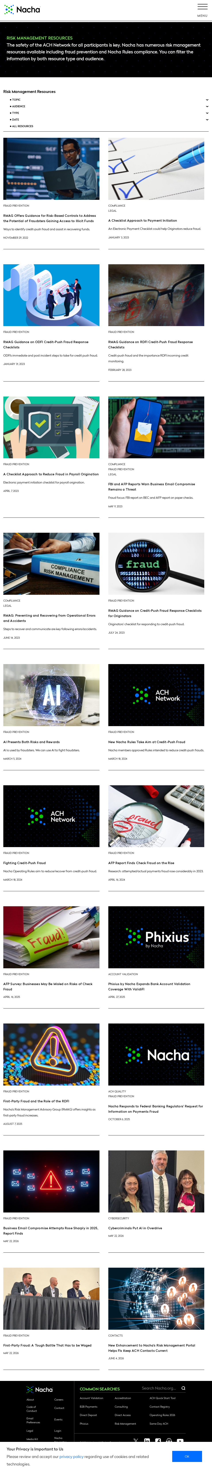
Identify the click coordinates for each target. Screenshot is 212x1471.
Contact (59, 1408)
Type (15, 113)
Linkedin (147, 1441)
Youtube (180, 1441)
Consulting (121, 1406)
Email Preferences (33, 1420)
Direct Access (123, 1415)
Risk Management (125, 1423)
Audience (18, 106)
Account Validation (91, 1398)
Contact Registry (160, 1406)
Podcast (169, 1441)
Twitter (136, 1441)
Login (57, 1430)
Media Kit (32, 1439)
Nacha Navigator (60, 1440)
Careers (58, 1399)
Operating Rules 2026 (162, 1415)
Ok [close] (187, 1456)
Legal (30, 1430)
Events (58, 1419)
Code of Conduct (32, 1408)
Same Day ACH (159, 1423)
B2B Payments (88, 1406)
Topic (16, 99)
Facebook (158, 1441)
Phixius (84, 1423)
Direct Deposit (88, 1415)
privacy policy (71, 1456)
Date (15, 119)
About (30, 1399)
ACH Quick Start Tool (163, 1398)
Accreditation (123, 1398)
